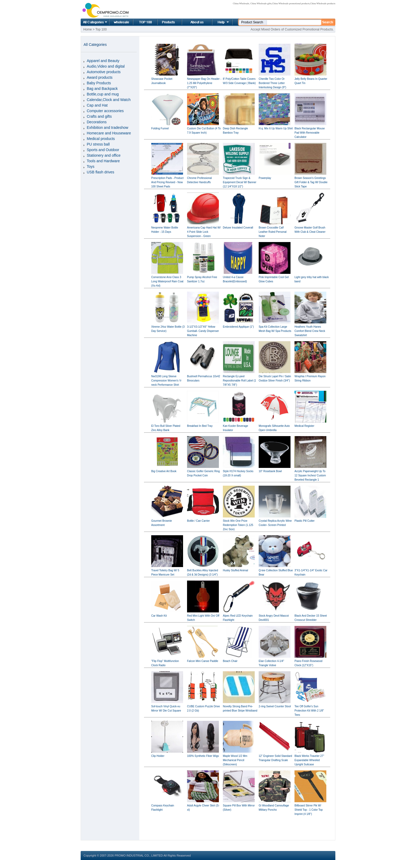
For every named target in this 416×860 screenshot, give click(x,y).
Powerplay (265, 178)
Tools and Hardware (103, 161)
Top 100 (139, 22)
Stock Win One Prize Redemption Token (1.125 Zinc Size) (238, 525)
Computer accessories (105, 111)
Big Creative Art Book (163, 471)
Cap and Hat (97, 105)
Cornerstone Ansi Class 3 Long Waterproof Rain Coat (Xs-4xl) (167, 281)
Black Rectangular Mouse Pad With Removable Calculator (309, 132)
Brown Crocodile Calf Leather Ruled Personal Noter (273, 232)
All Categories (95, 22)
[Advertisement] (237, 828)
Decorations (97, 122)
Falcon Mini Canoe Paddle (202, 661)
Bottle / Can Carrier (198, 520)
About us (190, 22)
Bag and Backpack (102, 88)
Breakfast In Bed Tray (200, 425)
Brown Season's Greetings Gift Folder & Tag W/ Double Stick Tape (310, 182)
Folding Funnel (160, 128)
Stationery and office (103, 155)
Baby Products (99, 83)
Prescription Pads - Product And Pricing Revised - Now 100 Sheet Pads (167, 182)
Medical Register (304, 425)
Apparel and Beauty (103, 61)
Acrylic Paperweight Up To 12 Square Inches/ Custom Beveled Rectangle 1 (310, 475)
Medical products (101, 139)
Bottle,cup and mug (103, 94)
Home (115, 22)
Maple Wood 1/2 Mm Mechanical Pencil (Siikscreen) (235, 760)
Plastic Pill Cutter (304, 520)
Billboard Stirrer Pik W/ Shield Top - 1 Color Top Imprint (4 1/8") (308, 809)
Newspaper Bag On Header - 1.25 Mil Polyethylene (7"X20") (204, 83)
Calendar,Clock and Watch (109, 100)
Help (221, 22)
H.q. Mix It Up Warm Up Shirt (276, 128)
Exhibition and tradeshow (107, 127)
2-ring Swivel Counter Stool (275, 706)
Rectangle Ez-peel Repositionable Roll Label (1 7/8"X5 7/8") (239, 380)
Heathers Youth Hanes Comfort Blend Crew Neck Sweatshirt (309, 331)
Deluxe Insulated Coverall (238, 227)
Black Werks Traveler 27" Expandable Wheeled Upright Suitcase (309, 760)
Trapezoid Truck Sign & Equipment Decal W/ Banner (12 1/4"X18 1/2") (239, 182)
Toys (90, 166)
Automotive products (104, 72)
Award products (99, 77)
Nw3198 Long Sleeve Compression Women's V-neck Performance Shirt (166, 380)
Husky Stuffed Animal (235, 570)
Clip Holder (157, 755)
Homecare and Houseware (109, 133)
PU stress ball (98, 144)
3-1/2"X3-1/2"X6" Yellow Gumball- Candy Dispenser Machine (203, 331)
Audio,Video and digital (106, 66)
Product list (163, 22)
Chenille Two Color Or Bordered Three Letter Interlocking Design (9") (272, 83)
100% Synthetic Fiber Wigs (203, 755)
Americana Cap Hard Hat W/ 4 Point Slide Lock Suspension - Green (204, 232)
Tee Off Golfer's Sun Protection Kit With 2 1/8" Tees (309, 710)
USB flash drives (100, 172)
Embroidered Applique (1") (238, 326)
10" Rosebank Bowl (270, 471)
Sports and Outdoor (103, 150)
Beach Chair (230, 661)
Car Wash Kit (159, 615)
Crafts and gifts (99, 116)
